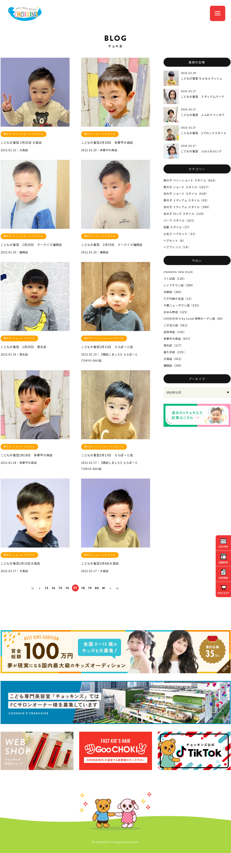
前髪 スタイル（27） (177, 227)
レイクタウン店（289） (179, 285)
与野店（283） (173, 292)
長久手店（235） (175, 352)
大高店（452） (173, 359)
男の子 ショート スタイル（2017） (187, 187)
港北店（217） (173, 345)
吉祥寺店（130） (175, 332)
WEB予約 (223, 546)
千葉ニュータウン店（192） (182, 305)
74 (54, 588)
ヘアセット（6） (175, 240)
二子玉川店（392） (176, 325)
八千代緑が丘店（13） (178, 298)
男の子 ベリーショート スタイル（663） (190, 180)
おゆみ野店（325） (176, 312)
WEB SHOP (223, 592)
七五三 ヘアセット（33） (180, 234)
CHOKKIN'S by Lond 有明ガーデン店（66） (194, 318)
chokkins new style (178, 272)
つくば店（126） (175, 278)
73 (47, 588)
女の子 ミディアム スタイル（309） (187, 207)
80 (97, 588)
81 (104, 588)
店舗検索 (223, 562)
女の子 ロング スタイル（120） (185, 214)
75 (60, 588)
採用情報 (223, 577)
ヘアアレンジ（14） (177, 247)
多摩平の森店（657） (178, 339)
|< (33, 588)
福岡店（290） (173, 365)
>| (117, 588)
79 (90, 588)
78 (83, 588)
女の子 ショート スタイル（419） (186, 193)
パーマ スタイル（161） (180, 220)
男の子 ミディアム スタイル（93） (186, 200)
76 (67, 588)
